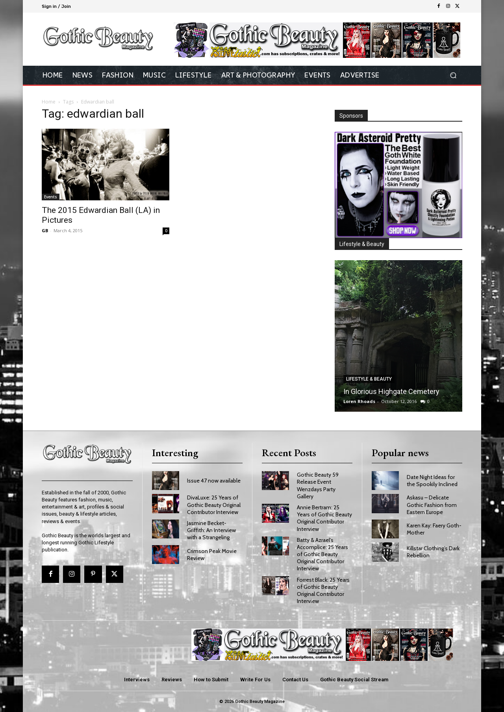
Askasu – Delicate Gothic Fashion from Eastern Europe (432, 504)
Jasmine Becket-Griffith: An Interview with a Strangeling (211, 530)
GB (45, 230)
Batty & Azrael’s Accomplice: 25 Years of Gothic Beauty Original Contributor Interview (322, 554)
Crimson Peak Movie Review (212, 554)
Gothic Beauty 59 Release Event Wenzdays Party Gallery (318, 485)
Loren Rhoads (359, 401)
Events (50, 197)
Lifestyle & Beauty (369, 379)
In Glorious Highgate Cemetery (391, 391)
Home (49, 101)
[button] (453, 75)
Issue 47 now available (214, 480)
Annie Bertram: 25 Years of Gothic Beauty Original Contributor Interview (324, 518)
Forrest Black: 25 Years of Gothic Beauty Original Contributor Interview (323, 590)
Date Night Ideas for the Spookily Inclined (432, 480)
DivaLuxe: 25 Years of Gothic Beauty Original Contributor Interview (214, 504)
